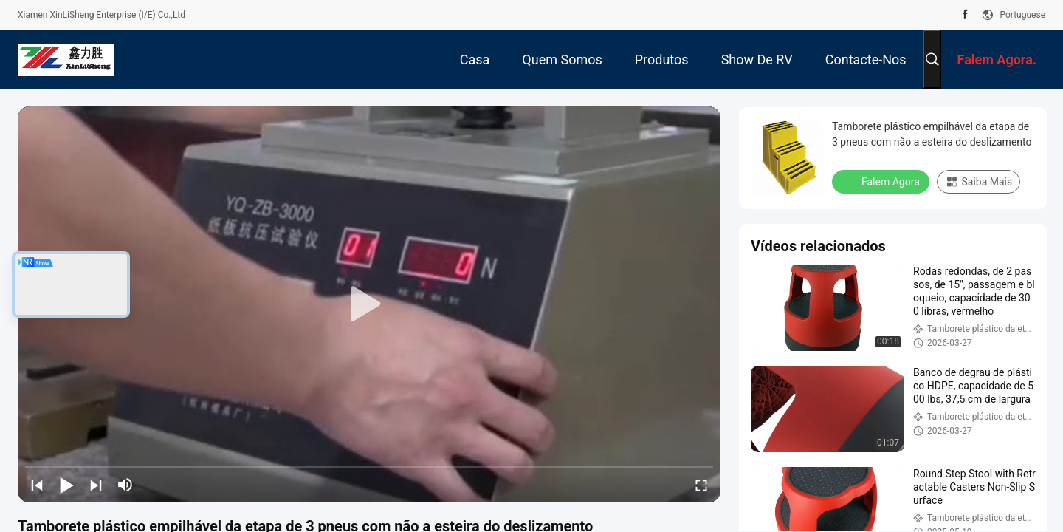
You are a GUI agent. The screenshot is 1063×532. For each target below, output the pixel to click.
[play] (369, 304)
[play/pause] (66, 485)
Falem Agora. (882, 181)
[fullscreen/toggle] (701, 485)
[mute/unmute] (125, 485)
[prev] (37, 485)
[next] (96, 485)
